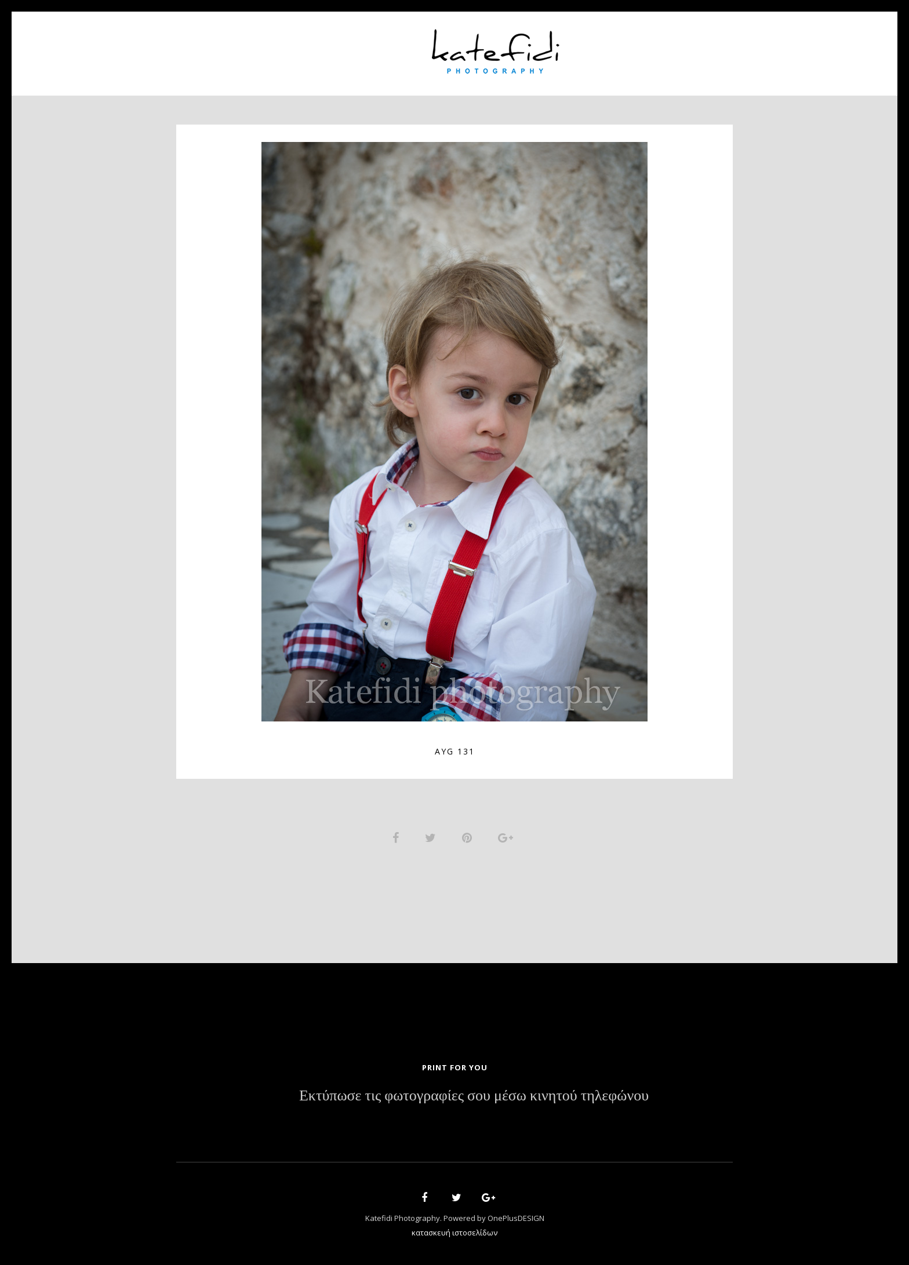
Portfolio (382, 46)
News (597, 46)
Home (258, 46)
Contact (651, 46)
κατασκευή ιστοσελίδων (454, 1233)
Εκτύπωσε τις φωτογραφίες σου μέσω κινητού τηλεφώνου (474, 1097)
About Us (314, 46)
